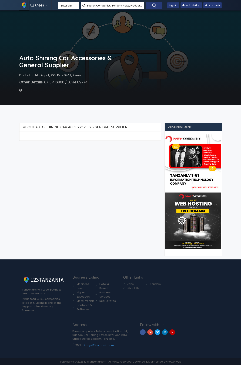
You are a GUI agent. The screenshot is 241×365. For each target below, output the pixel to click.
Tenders (155, 284)
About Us (133, 288)
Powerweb (174, 361)
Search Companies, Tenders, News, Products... (114, 5)
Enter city (66, 5)
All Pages (39, 6)
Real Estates (107, 301)
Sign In (173, 5)
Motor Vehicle (86, 301)
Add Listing (191, 5)
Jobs (130, 284)
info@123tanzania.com (99, 345)
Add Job (212, 5)
